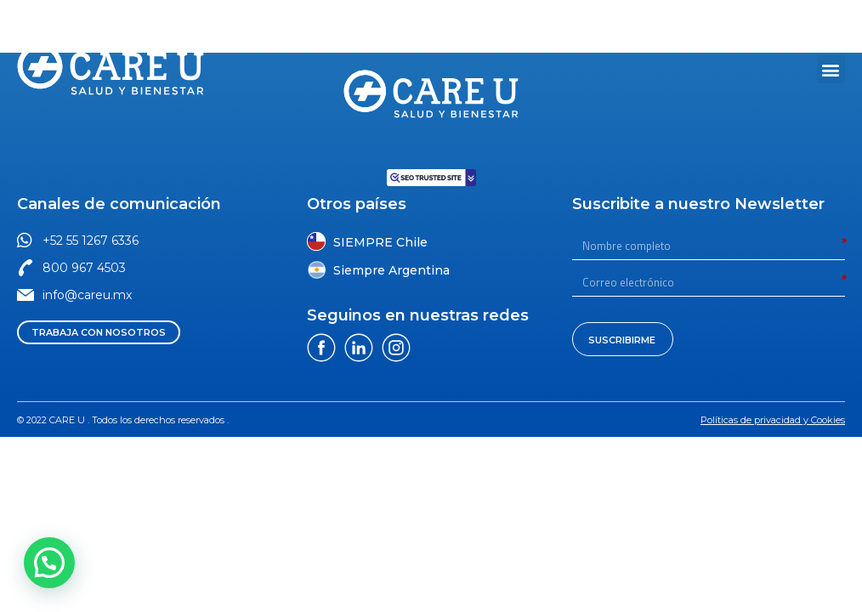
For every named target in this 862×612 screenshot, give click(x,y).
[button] (697, 17)
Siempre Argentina (391, 270)
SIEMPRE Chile (380, 242)
